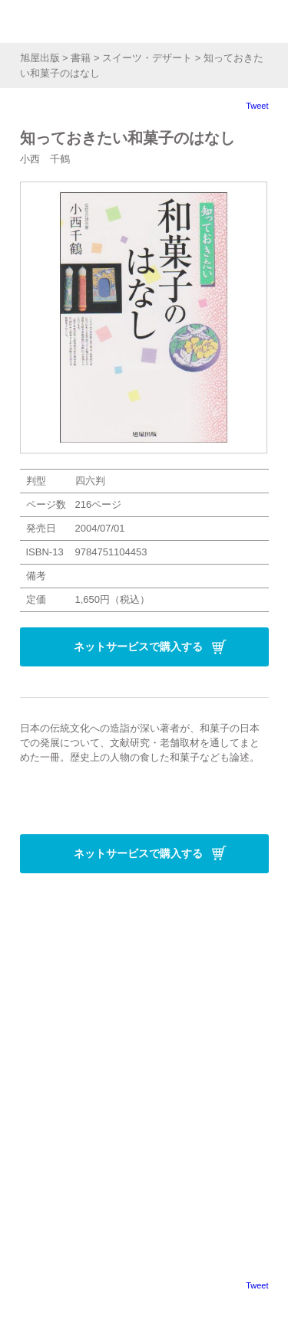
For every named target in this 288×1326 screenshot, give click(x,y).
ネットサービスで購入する (138, 646)
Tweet (257, 105)
